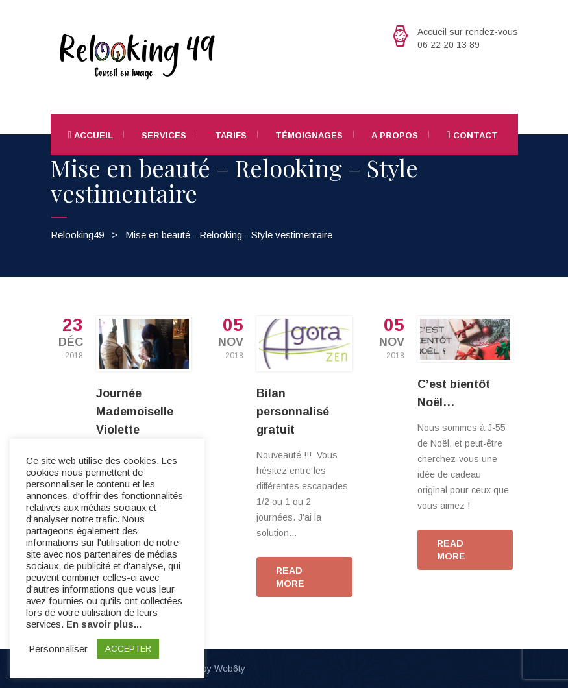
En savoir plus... (104, 624)
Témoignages (309, 135)
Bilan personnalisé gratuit (292, 411)
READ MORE (290, 577)
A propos (394, 135)
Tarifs (231, 135)
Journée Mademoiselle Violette (134, 411)
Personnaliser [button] (58, 649)
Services (164, 135)
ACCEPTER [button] (128, 649)
